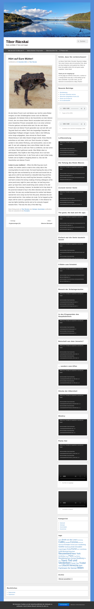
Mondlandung (63, 92)
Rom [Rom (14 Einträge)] (69, 558)
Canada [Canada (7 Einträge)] (67, 542)
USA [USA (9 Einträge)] (59, 565)
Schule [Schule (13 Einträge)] (73, 558)
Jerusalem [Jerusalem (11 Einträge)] (78, 547)
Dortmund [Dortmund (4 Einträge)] (80, 542)
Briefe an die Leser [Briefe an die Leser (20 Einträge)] (69, 540)
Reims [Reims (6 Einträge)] (78, 556)
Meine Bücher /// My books (35, 50)
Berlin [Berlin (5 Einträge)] (60, 540)
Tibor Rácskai (17, 42)
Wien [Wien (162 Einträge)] (80, 567)
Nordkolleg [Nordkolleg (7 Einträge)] (61, 556)
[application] (72, 149)
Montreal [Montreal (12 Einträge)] (65, 551)
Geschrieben (41, 209)
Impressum (11, 594)
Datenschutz (11, 592)
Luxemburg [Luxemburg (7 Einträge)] (83, 549)
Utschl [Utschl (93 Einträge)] (65, 565)
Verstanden (63, 604)
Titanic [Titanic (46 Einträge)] (64, 560)
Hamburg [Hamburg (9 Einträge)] (67, 547)
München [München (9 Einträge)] (72, 551)
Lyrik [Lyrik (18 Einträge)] (60, 551)
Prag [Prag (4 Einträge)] (75, 556)
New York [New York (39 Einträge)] (76, 553)
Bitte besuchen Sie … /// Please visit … (57, 50)
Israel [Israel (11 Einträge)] (73, 547)
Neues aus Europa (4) (66, 98)
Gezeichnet (63, 529)
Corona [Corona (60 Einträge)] (74, 542)
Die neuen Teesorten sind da (68, 94)
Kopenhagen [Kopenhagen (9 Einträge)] (62, 549)
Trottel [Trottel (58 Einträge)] (82, 563)
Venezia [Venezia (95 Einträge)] (73, 565)
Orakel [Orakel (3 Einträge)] (66, 556)
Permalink (27, 211)
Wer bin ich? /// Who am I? (16, 50)
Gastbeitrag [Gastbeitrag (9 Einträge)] (82, 544)
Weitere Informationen (78, 604)
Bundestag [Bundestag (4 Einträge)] (80, 540)
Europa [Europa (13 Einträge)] (67, 544)
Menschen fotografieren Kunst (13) (69, 96)
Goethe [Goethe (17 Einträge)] (61, 547)
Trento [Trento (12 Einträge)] (73, 563)
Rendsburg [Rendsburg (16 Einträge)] (62, 558)
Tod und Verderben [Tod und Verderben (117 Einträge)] (67, 561)
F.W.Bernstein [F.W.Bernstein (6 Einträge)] (74, 544)
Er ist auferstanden (65, 100)
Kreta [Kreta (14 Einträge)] (69, 549)
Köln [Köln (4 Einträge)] (78, 549)
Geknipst (34, 209)
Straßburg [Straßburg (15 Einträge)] (80, 558)
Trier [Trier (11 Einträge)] (77, 563)
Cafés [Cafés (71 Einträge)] (61, 542)
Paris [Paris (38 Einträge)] (71, 556)
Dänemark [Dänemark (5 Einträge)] (61, 544)
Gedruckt (62, 523)
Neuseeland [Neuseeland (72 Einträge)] (64, 553)
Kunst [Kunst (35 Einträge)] (74, 549)
